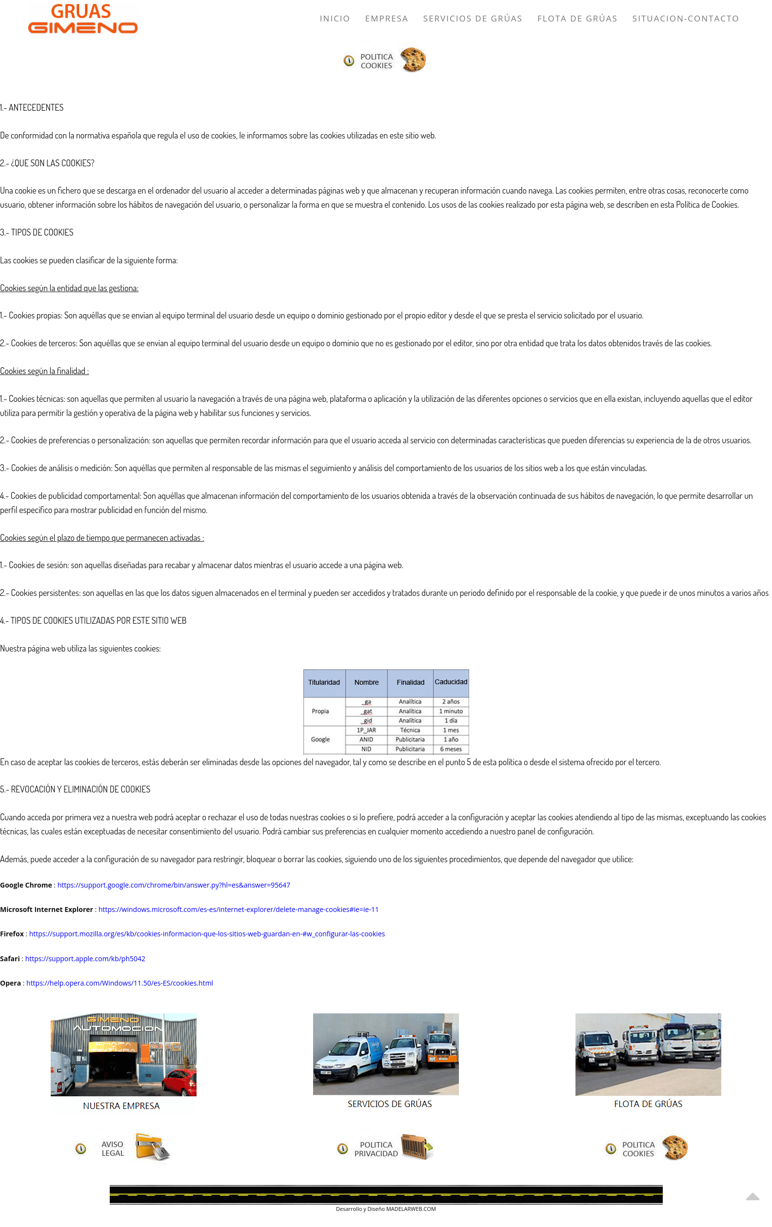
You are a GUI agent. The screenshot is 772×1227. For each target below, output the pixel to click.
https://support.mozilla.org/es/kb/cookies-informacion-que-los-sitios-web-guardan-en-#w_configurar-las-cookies (207, 933)
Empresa (387, 18)
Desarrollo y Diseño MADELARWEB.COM (386, 1208)
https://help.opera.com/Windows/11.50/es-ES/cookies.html (119, 983)
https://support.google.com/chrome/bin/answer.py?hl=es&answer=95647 (174, 885)
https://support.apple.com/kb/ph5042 (85, 958)
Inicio (335, 18)
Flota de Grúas (577, 18)
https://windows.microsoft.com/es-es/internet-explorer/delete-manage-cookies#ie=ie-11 (239, 909)
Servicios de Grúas (473, 18)
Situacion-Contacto (686, 18)
